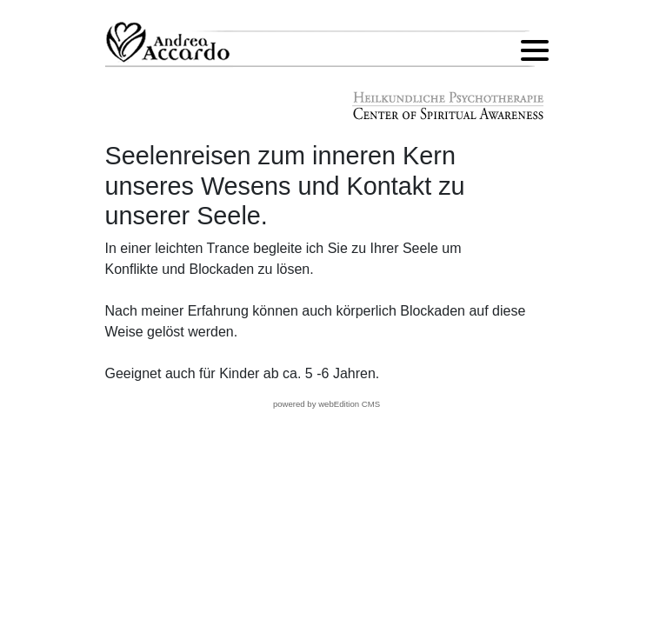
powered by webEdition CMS (326, 404)
